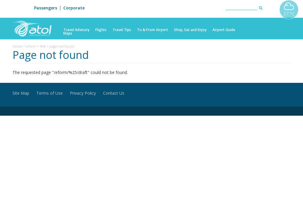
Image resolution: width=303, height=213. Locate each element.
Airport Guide (223, 30)
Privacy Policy (83, 93)
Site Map (20, 93)
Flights (101, 30)
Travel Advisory (76, 30)
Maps (67, 33)
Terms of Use (49, 93)
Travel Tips (121, 30)
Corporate (74, 8)
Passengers (45, 8)
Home (17, 46)
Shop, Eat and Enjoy (190, 30)
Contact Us (113, 93)
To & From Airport (152, 30)
